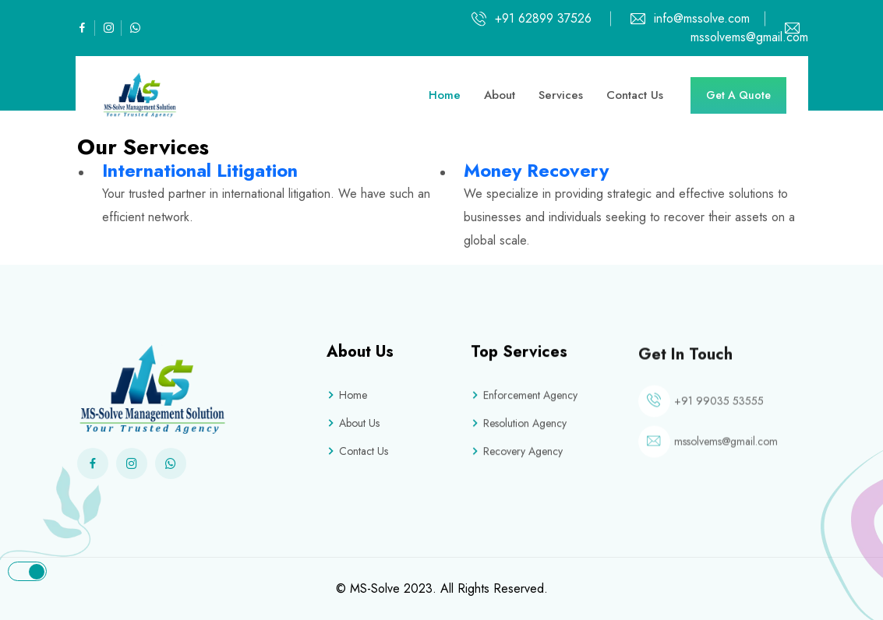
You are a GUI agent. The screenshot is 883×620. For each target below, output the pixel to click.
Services (561, 95)
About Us (353, 423)
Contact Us (634, 95)
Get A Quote (738, 95)
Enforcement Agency (524, 396)
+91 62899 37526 (543, 18)
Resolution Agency (519, 424)
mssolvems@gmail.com (726, 446)
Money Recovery (536, 170)
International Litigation (200, 170)
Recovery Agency (517, 452)
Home (445, 95)
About (499, 95)
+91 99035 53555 (719, 406)
